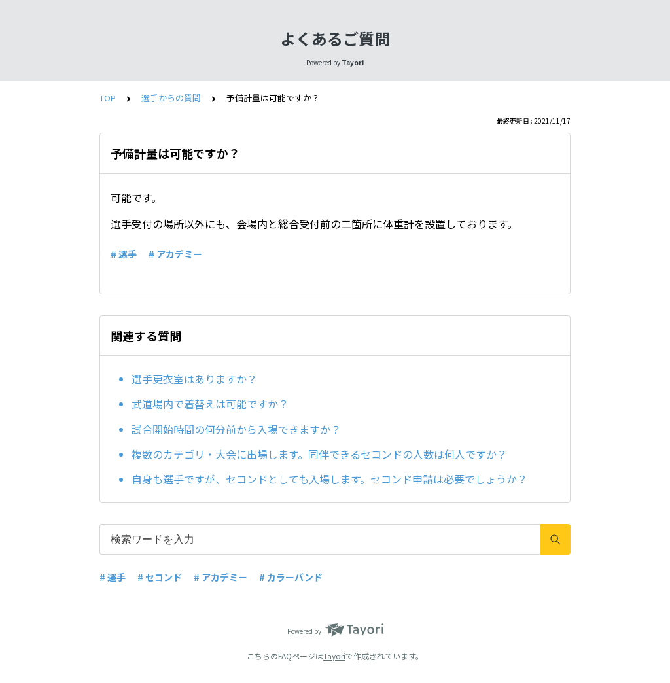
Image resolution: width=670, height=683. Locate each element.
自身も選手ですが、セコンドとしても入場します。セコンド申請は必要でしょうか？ (329, 479)
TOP (107, 98)
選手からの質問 (171, 98)
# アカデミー (175, 253)
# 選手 (124, 253)
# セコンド (159, 577)
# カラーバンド (291, 577)
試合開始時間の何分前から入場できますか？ (236, 429)
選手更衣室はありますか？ (194, 379)
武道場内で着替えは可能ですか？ (210, 404)
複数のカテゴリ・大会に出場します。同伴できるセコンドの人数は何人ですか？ (319, 454)
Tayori (334, 655)
